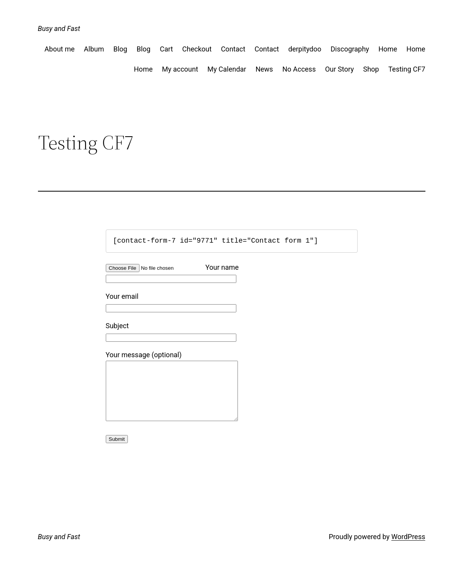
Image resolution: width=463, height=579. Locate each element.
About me (60, 49)
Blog (120, 49)
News (264, 69)
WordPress (408, 548)
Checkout (197, 49)
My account (180, 69)
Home (388, 49)
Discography (349, 49)
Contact (233, 49)
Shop (371, 69)
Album (94, 49)
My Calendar (226, 69)
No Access (299, 69)
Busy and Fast (59, 28)
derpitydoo (304, 49)
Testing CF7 (406, 69)
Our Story (339, 69)
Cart (166, 49)
